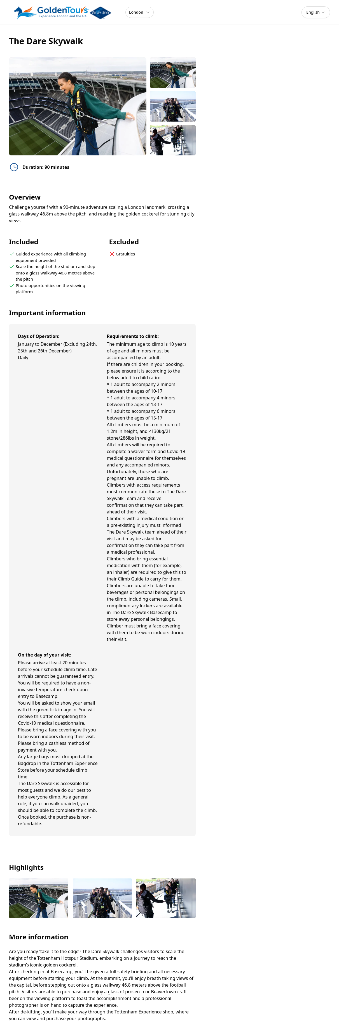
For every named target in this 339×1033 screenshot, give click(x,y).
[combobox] (315, 12)
